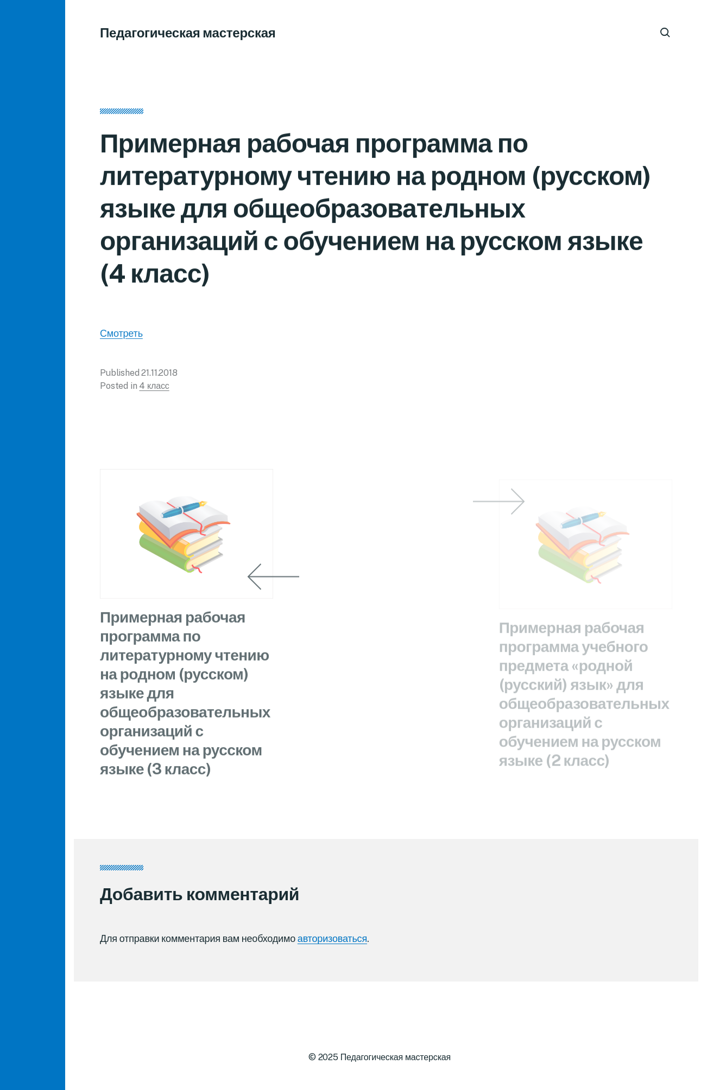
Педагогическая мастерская (188, 32)
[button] (32, 545)
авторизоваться (332, 938)
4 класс (154, 389)
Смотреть (121, 336)
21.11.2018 (159, 376)
